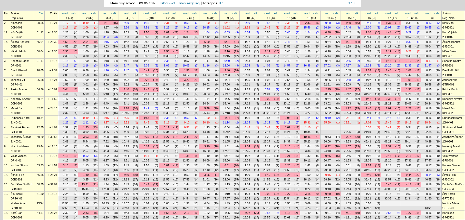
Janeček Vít (18, 79)
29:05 (347, 179)
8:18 (166, 122)
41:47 (145, 207)
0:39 (348, 174)
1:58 (106, 174)
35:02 (327, 112)
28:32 (307, 169)
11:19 (165, 103)
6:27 (106, 160)
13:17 (186, 74)
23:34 (347, 37)
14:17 (287, 122)
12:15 (246, 122)
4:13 (66, 155)
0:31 (166, 22)
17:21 (226, 150)
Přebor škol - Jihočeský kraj (179, 3)
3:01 (86, 84)
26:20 (287, 179)
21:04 (367, 131)
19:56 (186, 112)
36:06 (327, 141)
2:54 (86, 41)
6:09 (207, 41)
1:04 (207, 32)
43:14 (387, 217)
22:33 (347, 74)
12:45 (266, 27)
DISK (40, 203)
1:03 (247, 51)
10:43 (145, 74)
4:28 (86, 169)
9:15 (186, 27)
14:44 (165, 37)
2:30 (66, 51)
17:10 (206, 169)
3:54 (106, 37)
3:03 (126, 51)
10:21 (125, 198)
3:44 (66, 89)
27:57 (165, 188)
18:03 (165, 217)
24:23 (246, 169)
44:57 (40, 212)
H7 (221, 3)
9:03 (106, 46)
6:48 (106, 93)
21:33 (347, 160)
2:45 (186, 136)
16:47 (206, 198)
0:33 (166, 60)
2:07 (388, 108)
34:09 (226, 46)
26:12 (307, 198)
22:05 (246, 141)
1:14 (388, 89)
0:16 (429, 98)
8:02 (126, 84)
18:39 (287, 160)
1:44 (308, 89)
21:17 (125, 188)
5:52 (126, 122)
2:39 (126, 22)
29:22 (387, 56)
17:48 (165, 93)
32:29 (387, 169)
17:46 (347, 27)
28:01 (347, 198)
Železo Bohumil (20, 41)
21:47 (40, 60)
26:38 (407, 84)
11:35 (165, 56)
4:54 (207, 203)
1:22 (348, 108)
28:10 (307, 179)
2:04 (247, 146)
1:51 (106, 22)
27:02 (327, 198)
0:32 (408, 41)
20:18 (246, 56)
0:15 (429, 32)
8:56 (126, 169)
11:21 (165, 74)
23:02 (327, 103)
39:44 (307, 46)
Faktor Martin (19, 89)
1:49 (146, 51)
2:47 (126, 70)
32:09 (287, 217)
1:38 (106, 193)
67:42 (367, 207)
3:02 (126, 79)
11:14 (226, 122)
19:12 (266, 103)
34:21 (407, 93)
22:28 (307, 103)
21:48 (327, 74)
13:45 (125, 46)
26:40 (387, 74)
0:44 (368, 22)
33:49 (307, 217)
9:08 (166, 65)
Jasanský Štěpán (21, 136)
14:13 (125, 179)
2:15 (328, 89)
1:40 (368, 108)
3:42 (146, 70)
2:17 (388, 51)
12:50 (186, 103)
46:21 (186, 207)
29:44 (40, 146)
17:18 (266, 160)
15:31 (307, 122)
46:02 (387, 188)
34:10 (327, 217)
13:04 (246, 65)
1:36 (207, 79)
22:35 (40, 127)
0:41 (166, 108)
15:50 (327, 122)
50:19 (407, 188)
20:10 (287, 103)
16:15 (125, 112)
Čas (41, 13)
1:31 (186, 98)
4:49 (106, 103)
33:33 (40, 165)
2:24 (66, 193)
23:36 (307, 150)
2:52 (146, 41)
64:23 (307, 207)
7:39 (126, 131)
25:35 (387, 84)
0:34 (328, 41)
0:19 (429, 108)
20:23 (206, 93)
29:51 (347, 169)
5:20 (126, 193)
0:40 (166, 79)
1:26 (66, 32)
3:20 (207, 146)
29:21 (387, 103)
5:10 (227, 51)
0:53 (186, 22)
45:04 (40, 41)
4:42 (126, 41)
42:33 (407, 112)
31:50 (40, 193)
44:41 (407, 217)
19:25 (246, 150)
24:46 (307, 56)
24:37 (287, 141)
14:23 (206, 74)
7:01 (126, 74)
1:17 (66, 22)
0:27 (408, 51)
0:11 (429, 60)
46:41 (367, 141)
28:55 (327, 93)
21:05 (226, 141)
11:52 (246, 27)
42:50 (367, 46)
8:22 (166, 27)
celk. (74, 13)
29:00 (327, 169)
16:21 (347, 122)
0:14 (429, 174)
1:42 (368, 98)
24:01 (266, 93)
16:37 (145, 46)
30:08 (407, 103)
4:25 (106, 131)
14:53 (85, 207)
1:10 (308, 127)
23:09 (347, 84)
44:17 (387, 46)
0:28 (328, 51)
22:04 (307, 37)
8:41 (126, 103)
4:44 (388, 32)
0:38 (287, 22)
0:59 (287, 108)
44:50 (165, 207)
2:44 (106, 108)
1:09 (86, 79)
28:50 (387, 150)
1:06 (207, 70)
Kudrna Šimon (19, 165)
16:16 (327, 27)
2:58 (86, 74)
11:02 (226, 27)
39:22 (307, 188)
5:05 (86, 160)
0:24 (328, 60)
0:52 (186, 117)
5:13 (287, 212)
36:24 (347, 112)
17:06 (226, 84)
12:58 (65, 203)
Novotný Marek (20, 146)
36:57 (387, 179)
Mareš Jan (17, 108)
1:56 (186, 70)
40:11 (387, 112)
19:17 (266, 84)
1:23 (247, 89)
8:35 (146, 65)
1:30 (348, 22)
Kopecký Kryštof (21, 98)
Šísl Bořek (17, 193)
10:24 (145, 84)
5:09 (86, 93)
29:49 (407, 56)
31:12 (40, 32)
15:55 (165, 141)
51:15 (206, 207)
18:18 (407, 122)
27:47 (40, 155)
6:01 (166, 32)
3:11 (126, 60)
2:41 (66, 136)
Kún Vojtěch (18, 32)
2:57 (126, 136)
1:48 (146, 60)
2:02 (267, 108)
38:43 (125, 207)
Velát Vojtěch (19, 155)
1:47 (348, 89)
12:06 (226, 65)
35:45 (367, 179)
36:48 (287, 188)
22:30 (266, 56)
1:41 (308, 60)
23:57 (367, 74)
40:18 (327, 46)
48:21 (387, 141)
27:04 (145, 188)
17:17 (266, 131)
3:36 (106, 65)
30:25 (266, 112)
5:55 (166, 212)
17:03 (226, 74)
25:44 (367, 37)
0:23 (429, 70)
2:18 (86, 65)
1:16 (106, 41)
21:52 (287, 150)
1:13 (86, 165)
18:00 (246, 74)
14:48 (206, 131)
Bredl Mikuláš (19, 70)
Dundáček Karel (20, 117)
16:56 (165, 179)
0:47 (227, 22)
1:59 (106, 79)
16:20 (206, 150)
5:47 (146, 184)
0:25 (328, 79)
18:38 (165, 112)
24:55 (266, 179)
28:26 (327, 179)
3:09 (308, 203)
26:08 (347, 56)
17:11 (145, 93)
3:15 (66, 165)
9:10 (186, 122)
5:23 (106, 179)
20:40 (287, 37)
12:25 (145, 198)
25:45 (367, 103)
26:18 (367, 150)
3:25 (86, 179)
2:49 (126, 165)
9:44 (408, 174)
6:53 (126, 37)
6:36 (126, 27)
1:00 (207, 22)
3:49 (126, 184)
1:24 (186, 32)
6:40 (368, 174)
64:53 (327, 207)
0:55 (368, 60)
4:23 (106, 150)
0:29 (408, 32)
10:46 (307, 136)
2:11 (408, 155)
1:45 (66, 174)
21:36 (407, 65)
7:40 (126, 89)
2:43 (388, 70)
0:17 (429, 146)
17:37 (347, 65)
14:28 (125, 93)
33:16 (407, 169)
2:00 (66, 70)
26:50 (287, 169)
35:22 (266, 188)
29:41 (186, 188)
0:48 (328, 32)
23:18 (287, 56)
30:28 (387, 37)
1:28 (106, 32)
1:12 (247, 41)
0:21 (328, 70)
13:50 (165, 169)
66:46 (347, 207)
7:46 (126, 150)
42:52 (40, 108)
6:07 (106, 169)
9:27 (348, 136)
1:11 (368, 41)
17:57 (145, 112)
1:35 (408, 89)
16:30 (246, 131)
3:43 (126, 212)
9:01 (227, 41)
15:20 (186, 169)
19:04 (266, 74)
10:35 (145, 103)
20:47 (327, 160)
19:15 (226, 56)
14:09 (206, 160)
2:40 (227, 70)
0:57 (368, 51)
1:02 (408, 70)
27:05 (367, 56)
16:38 (307, 65)
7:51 (146, 27)
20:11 (287, 84)
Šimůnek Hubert (20, 127)
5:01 (106, 198)
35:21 (246, 46)
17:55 (186, 179)
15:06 (226, 160)
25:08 (206, 46)
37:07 (266, 46)
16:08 (186, 37)
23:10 (246, 93)
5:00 (106, 84)
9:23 (146, 131)
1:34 (308, 70)
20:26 (347, 131)
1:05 (247, 79)
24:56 (287, 93)
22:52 (327, 37)
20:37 (266, 150)
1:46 (267, 41)
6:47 (126, 65)
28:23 (246, 112)
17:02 (327, 65)
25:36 (105, 207)
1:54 (146, 98)
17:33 (165, 46)
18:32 (367, 65)
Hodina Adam (19, 203)
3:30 (86, 56)
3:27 (106, 122)
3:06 (207, 174)
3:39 (146, 136)
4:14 (106, 74)
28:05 (40, 70)
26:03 (246, 217)
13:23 (287, 27)
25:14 (327, 56)
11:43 (165, 150)
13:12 (266, 122)
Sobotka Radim (20, 60)
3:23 (126, 146)
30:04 (40, 51)
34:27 (307, 112)
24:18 (327, 150)
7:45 (146, 122)
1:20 (106, 51)
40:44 (347, 188)
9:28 (126, 108)
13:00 (186, 150)
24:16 (367, 84)
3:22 (186, 79)
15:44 (85, 188)
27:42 (407, 74)
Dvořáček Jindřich (22, 184)
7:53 (126, 56)
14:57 (287, 65)
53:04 (226, 207)
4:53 (66, 41)
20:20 (387, 65)
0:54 (247, 32)
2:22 (146, 79)
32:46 (387, 93)
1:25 (86, 89)
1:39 (106, 89)
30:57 (407, 37)
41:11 (347, 217)
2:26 (86, 37)
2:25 (126, 117)
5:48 (207, 108)
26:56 (266, 217)
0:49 (86, 22)
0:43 (388, 117)
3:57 (106, 27)
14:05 (206, 56)
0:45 (287, 32)
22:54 (287, 198)
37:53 (287, 46)
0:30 (328, 203)
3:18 (308, 193)
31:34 (407, 198)
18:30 (367, 27)
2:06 (86, 27)
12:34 (165, 131)
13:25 (186, 131)
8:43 (146, 37)
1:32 (247, 98)
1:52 (66, 79)
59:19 (266, 207)
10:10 (206, 122)
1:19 (388, 79)
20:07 (387, 27)
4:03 (86, 112)
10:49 (125, 141)
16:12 (145, 179)
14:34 (206, 103)
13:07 (125, 203)
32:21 (226, 188)
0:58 (247, 60)
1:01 (348, 98)
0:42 (348, 32)
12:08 (145, 217)
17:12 (206, 37)
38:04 (367, 112)
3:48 (388, 184)
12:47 (186, 56)
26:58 (40, 79)
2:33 (308, 22)
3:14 (126, 127)
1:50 (146, 32)
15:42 (226, 131)
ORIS (351, 3)
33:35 (246, 188)
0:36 (328, 155)
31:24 (287, 112)
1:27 (388, 41)
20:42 (407, 27)
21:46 (387, 131)
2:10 (368, 32)
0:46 (287, 41)
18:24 (287, 131)
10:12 (125, 217)
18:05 (226, 37)
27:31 (407, 160)
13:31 (85, 184)
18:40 (186, 141)
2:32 (66, 108)
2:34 (308, 184)
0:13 (429, 22)
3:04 (146, 203)
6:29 (106, 217)
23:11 (226, 169)
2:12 (267, 51)
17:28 (105, 188)
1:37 (388, 22)
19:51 (206, 141)
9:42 (146, 56)
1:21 (348, 41)
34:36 (40, 89)
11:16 (206, 65)
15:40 (226, 103)
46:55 (40, 174)
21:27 (307, 74)
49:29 (40, 136)
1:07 (368, 79)
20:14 (186, 217)
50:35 (40, 184)
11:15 (165, 160)
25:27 (266, 169)
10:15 (206, 27)
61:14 (287, 207)
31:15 (367, 169)
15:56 (307, 27)
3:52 (126, 98)
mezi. (65, 13)
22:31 (327, 84)
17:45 (387, 122)
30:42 (347, 93)
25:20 (387, 160)
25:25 (347, 150)
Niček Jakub (18, 51)
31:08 (206, 188)
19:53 (287, 74)
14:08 (266, 65)
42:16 (367, 217)
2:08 (106, 136)
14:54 (186, 198)
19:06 (186, 93)
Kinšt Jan (16, 22)
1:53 (166, 51)
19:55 (266, 37)
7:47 (86, 46)
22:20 (407, 131)
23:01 (226, 217)
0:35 (408, 22)
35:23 (307, 141)
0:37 (166, 89)
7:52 (106, 141)
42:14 (367, 188)
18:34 (40, 117)
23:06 (246, 179)
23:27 (266, 141)
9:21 (126, 160)
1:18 (207, 51)
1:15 (146, 22)
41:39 (347, 46)
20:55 (40, 22)
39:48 (327, 188)
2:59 (126, 32)
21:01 (206, 179)
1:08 (368, 136)
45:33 (347, 141)
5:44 (86, 141)
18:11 (246, 84)
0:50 (247, 22)
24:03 (347, 103)
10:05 (186, 65)
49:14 (407, 141)
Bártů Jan (17, 212)
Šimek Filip (17, 174)
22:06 (307, 84)
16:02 (206, 84)
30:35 (387, 198)
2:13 (66, 184)
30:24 (40, 98)
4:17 (408, 184)
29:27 (407, 150)
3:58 (247, 203)
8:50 (126, 174)
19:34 (307, 131)
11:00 (145, 150)
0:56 (267, 32)
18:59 (246, 37)
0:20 (328, 22)
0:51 (267, 89)
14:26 (186, 84)
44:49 (407, 46)
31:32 (367, 93)
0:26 (328, 184)
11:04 (165, 84)
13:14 (165, 198)
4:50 (106, 56)
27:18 (226, 112)
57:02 (246, 207)
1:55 (308, 79)
